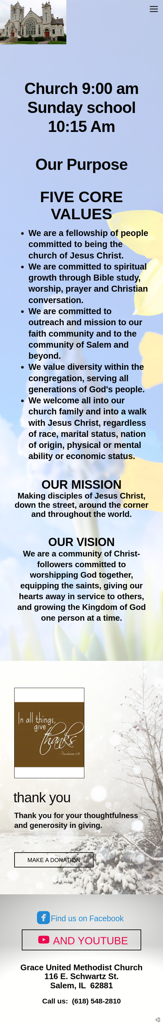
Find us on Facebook (80, 918)
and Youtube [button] (81, 939)
